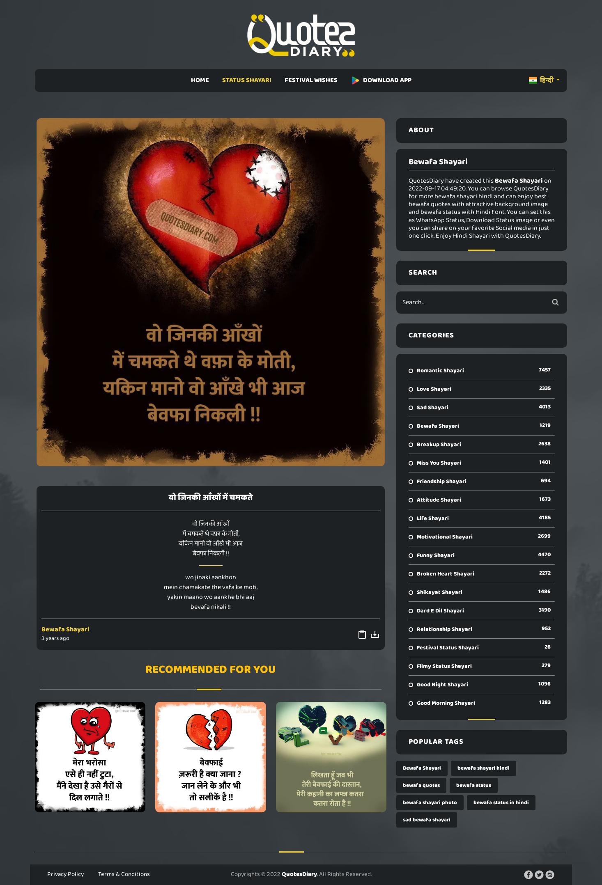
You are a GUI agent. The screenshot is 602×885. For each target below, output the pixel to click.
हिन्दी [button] (542, 80)
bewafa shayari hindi (483, 768)
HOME (200, 80)
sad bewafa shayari (426, 820)
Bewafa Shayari (65, 629)
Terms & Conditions (124, 874)
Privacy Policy (65, 874)
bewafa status (473, 785)
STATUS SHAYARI (246, 80)
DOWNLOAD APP (381, 80)
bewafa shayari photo (430, 802)
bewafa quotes (421, 785)
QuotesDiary (299, 874)
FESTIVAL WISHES (311, 80)
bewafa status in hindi (501, 802)
